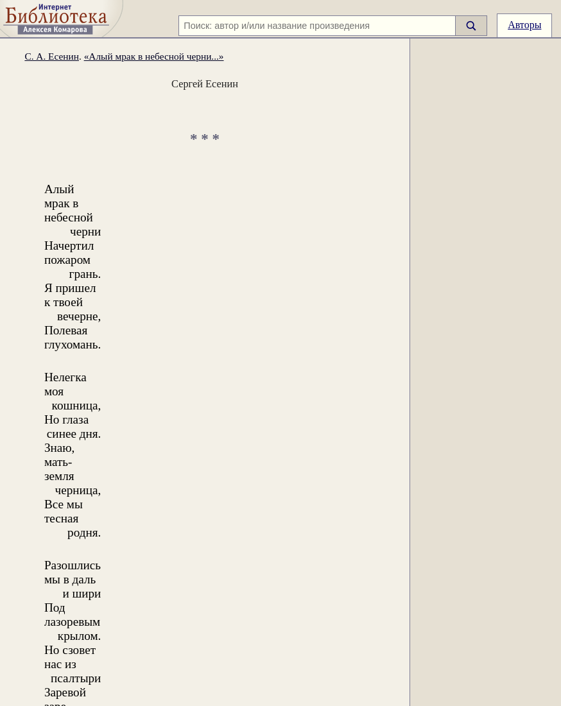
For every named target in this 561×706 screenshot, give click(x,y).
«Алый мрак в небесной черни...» (154, 56)
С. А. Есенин (51, 56)
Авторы (524, 24)
